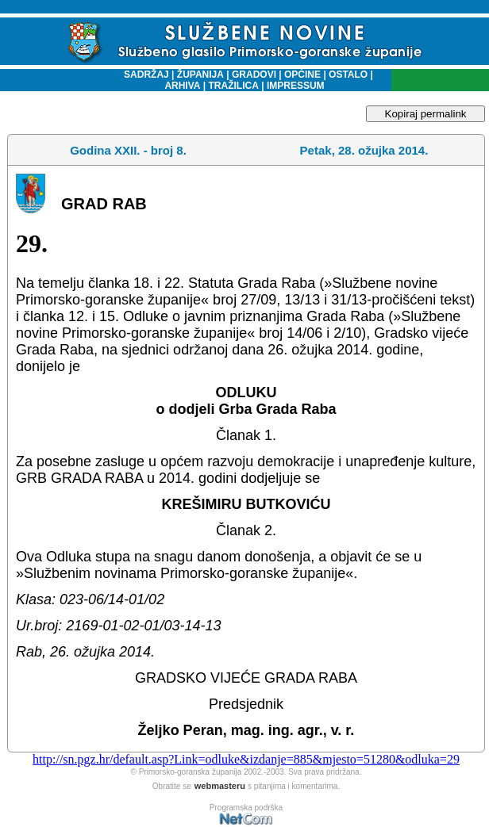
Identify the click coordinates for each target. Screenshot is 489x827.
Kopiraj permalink (426, 114)
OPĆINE (302, 74)
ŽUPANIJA (200, 74)
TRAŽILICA (232, 85)
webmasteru (219, 786)
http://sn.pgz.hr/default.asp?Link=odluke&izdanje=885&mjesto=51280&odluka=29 (246, 759)
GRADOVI (254, 74)
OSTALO (348, 74)
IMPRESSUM (296, 85)
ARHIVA (182, 85)
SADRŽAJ (142, 74)
